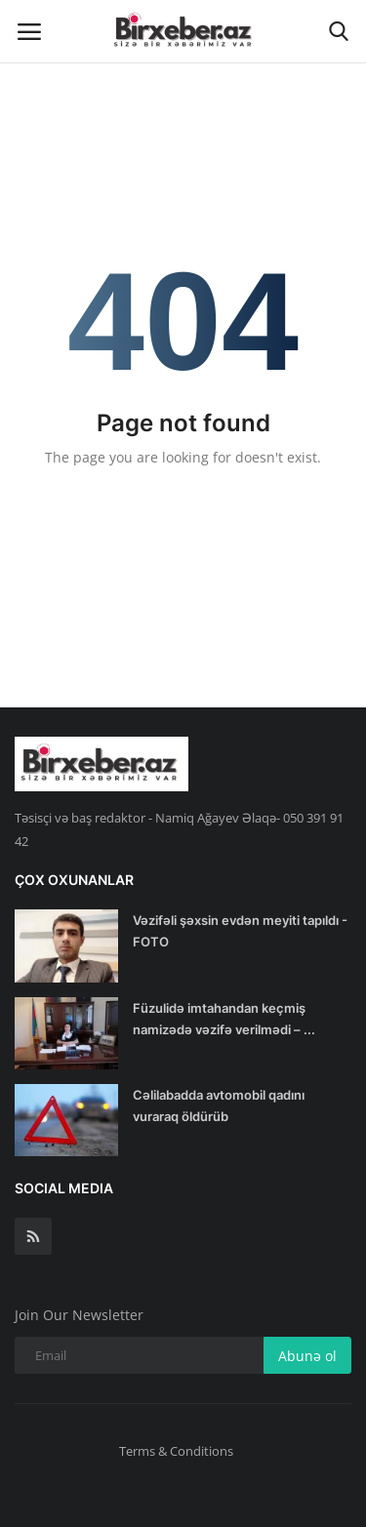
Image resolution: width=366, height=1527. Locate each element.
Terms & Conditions (176, 1451)
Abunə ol (307, 1355)
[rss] (33, 1236)
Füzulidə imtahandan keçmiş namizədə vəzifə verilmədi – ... (224, 1018)
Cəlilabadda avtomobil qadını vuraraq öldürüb (219, 1105)
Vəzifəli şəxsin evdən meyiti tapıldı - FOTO (240, 930)
